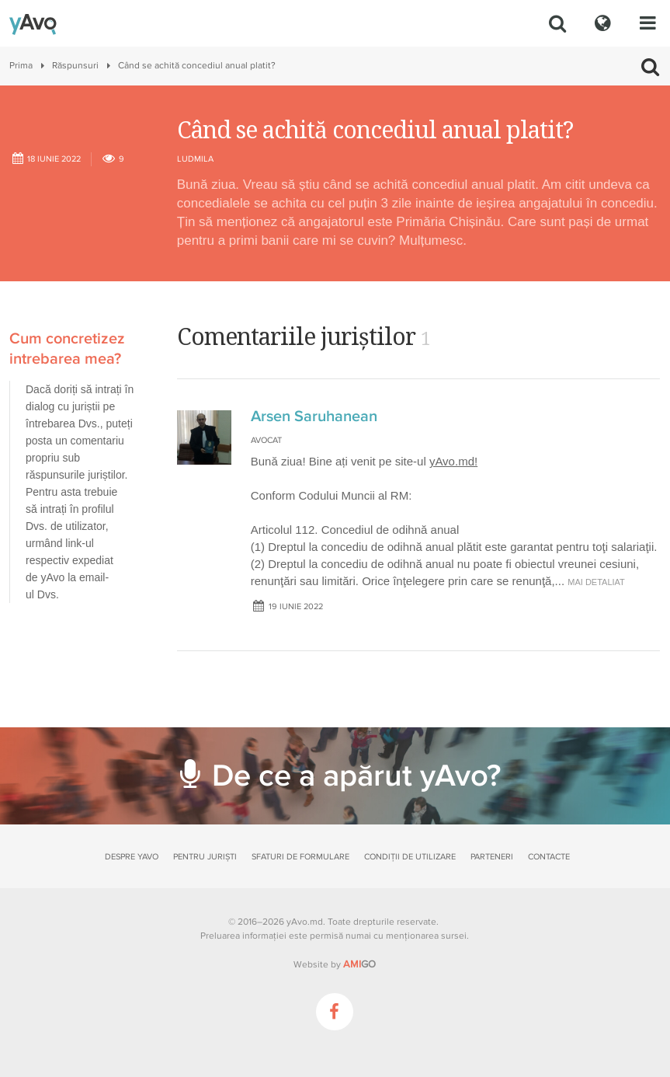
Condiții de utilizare (410, 857)
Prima (21, 65)
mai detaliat (596, 582)
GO (359, 964)
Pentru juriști (205, 857)
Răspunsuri (75, 65)
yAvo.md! (453, 461)
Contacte (549, 857)
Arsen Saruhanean (314, 416)
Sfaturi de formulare (300, 857)
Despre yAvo (131, 857)
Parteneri (491, 857)
